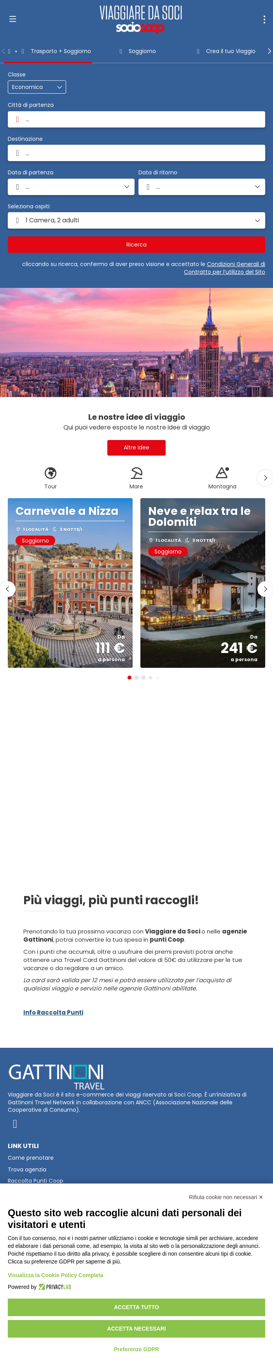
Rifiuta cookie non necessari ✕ (226, 1197)
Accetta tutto (136, 1307)
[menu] (264, 19)
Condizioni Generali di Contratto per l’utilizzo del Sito (224, 268)
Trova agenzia (27, 1169)
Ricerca (136, 244)
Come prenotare (31, 1158)
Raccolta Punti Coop (35, 1181)
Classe (17, 74)
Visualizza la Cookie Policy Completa (55, 1275)
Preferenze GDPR (136, 1349)
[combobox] (136, 119)
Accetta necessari (136, 1329)
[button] (4, 51)
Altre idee (136, 447)
